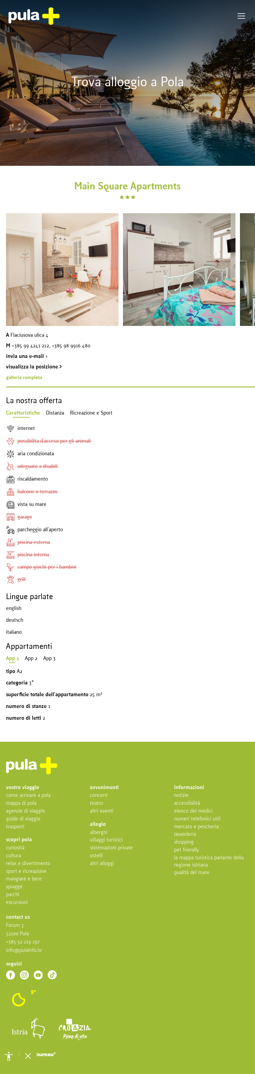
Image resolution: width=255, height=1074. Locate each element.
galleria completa (24, 377)
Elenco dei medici (193, 811)
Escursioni (17, 902)
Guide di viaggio (23, 819)
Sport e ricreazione (26, 871)
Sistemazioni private (111, 848)
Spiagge (14, 886)
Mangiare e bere (24, 879)
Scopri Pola (19, 839)
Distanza (55, 413)
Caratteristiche (23, 413)
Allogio (98, 824)
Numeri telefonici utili (197, 819)
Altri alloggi (102, 863)
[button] (8, 1056)
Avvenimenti (104, 787)
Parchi (12, 894)
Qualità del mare (191, 872)
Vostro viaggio (22, 787)
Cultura (13, 855)
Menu (241, 16)
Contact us (18, 917)
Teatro (96, 803)
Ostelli (96, 855)
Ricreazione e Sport (91, 413)
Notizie (181, 795)
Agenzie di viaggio (25, 811)
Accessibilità (187, 803)
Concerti (99, 795)
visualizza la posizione (34, 367)
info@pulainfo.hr (24, 950)
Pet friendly (186, 850)
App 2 (31, 658)
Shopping (184, 842)
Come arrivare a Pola (28, 795)
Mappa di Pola (21, 803)
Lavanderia (185, 834)
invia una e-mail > (27, 356)
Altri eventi (101, 811)
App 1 (12, 658)
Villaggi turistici (106, 840)
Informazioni (189, 787)
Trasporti (15, 826)
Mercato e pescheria (196, 826)
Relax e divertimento (28, 863)
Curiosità (15, 848)
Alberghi (98, 832)
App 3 (49, 658)
